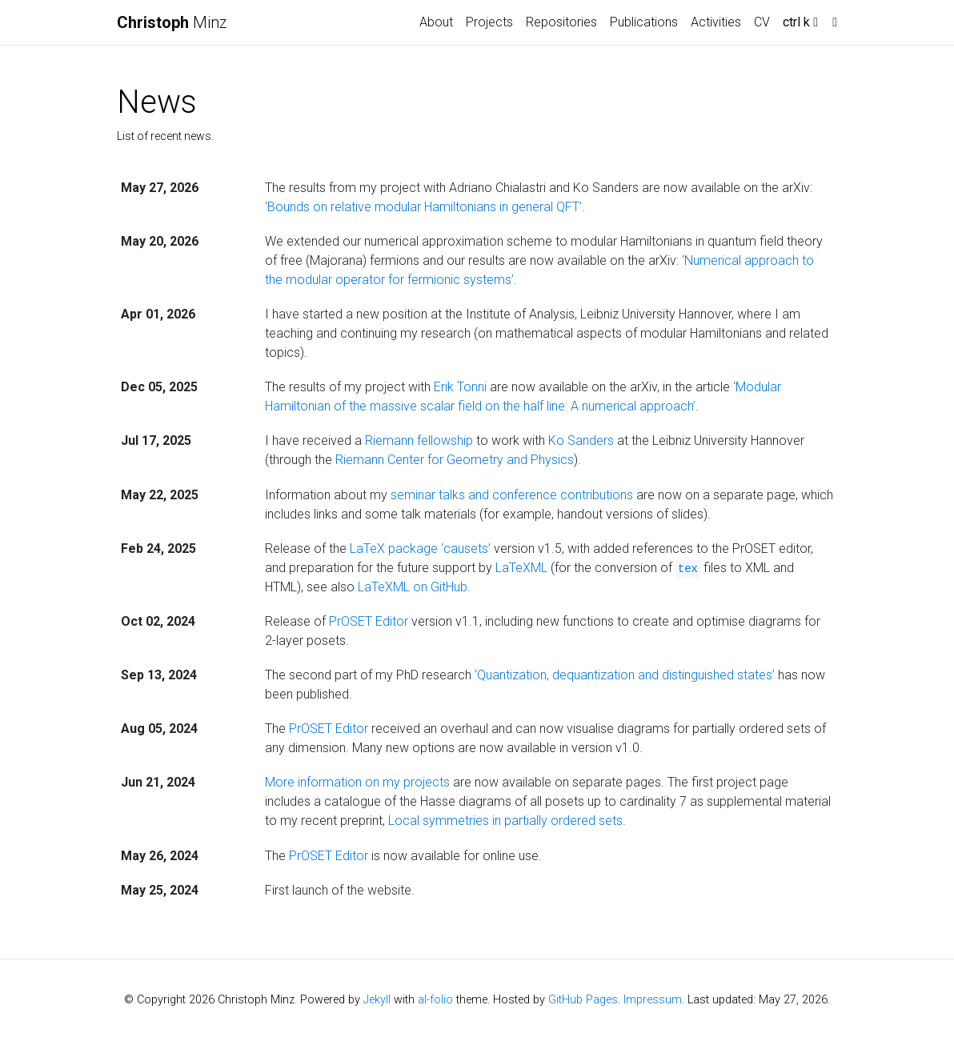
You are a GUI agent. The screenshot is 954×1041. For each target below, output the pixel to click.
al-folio (435, 1000)
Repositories (561, 22)
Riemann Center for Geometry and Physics (454, 459)
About (436, 22)
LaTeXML (521, 567)
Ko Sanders (581, 440)
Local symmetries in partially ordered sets (505, 820)
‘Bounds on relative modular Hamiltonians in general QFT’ (423, 206)
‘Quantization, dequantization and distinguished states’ (625, 675)
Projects (489, 22)
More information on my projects (357, 782)
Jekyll (377, 1000)
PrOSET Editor (368, 621)
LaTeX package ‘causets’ (420, 548)
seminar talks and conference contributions (512, 494)
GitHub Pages (583, 1000)
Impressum (652, 1000)
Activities (716, 22)
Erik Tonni (460, 386)
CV (762, 22)
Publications (644, 22)
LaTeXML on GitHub (412, 587)
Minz (172, 22)
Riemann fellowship (419, 440)
